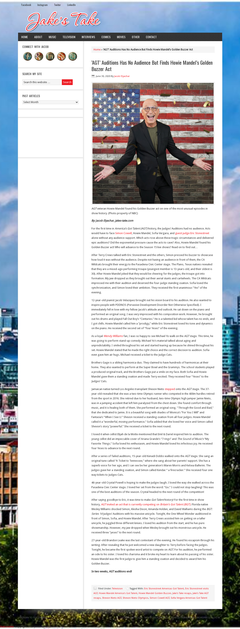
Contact (151, 37)
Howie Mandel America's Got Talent (118, 593)
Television (68, 37)
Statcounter (7, 626)
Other (135, 37)
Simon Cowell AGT (159, 598)
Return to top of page (33, 617)
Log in (216, 617)
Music (52, 37)
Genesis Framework (183, 617)
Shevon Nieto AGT (111, 598)
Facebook (26, 5)
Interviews (88, 37)
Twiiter (57, 5)
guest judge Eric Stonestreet (192, 233)
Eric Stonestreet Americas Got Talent (164, 588)
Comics (106, 37)
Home (24, 37)
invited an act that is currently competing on (145, 504)
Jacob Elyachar (122, 76)
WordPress (203, 617)
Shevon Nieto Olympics (135, 598)
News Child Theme (155, 617)
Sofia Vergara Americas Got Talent (189, 598)
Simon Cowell (123, 233)
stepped (170, 389)
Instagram (42, 5)
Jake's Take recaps (181, 593)
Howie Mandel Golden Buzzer (155, 593)
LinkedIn (71, 5)
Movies (121, 37)
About (38, 37)
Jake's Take (120, 21)
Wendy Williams (114, 336)
